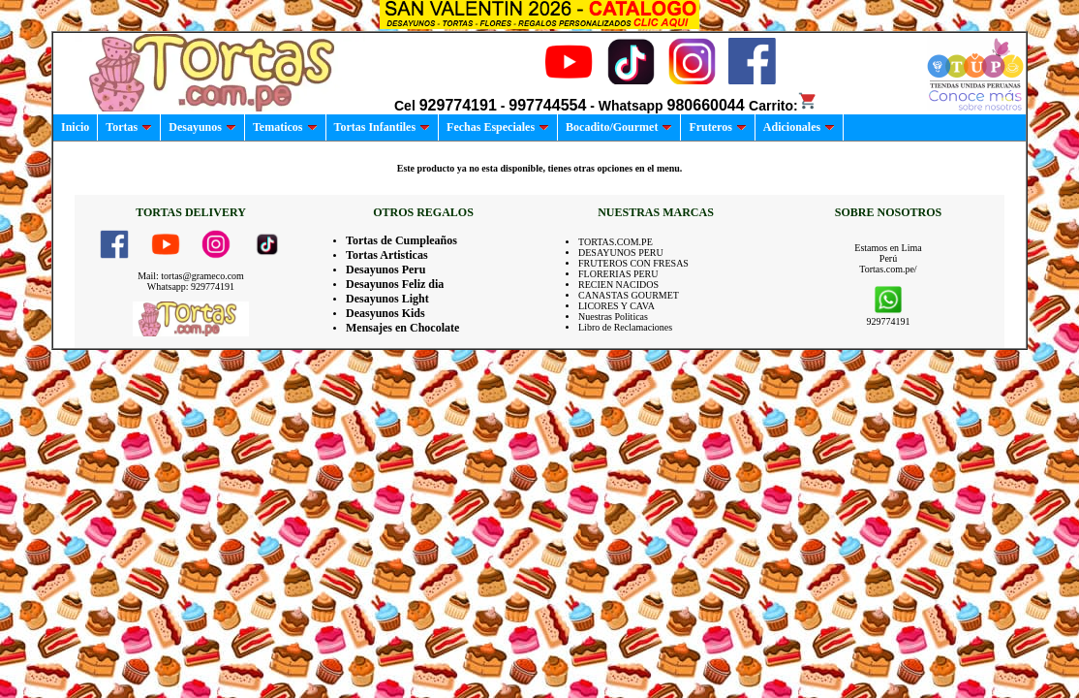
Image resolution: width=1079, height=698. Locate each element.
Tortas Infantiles (382, 127)
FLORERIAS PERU (618, 274)
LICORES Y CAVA (616, 306)
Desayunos (202, 127)
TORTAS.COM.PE (615, 242)
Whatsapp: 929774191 (190, 286)
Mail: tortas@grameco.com (191, 275)
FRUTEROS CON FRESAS (633, 263)
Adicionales (799, 127)
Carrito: (783, 105)
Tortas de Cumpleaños (401, 240)
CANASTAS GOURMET (628, 295)
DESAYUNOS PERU (620, 252)
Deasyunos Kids (385, 313)
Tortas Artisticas (387, 255)
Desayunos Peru (385, 269)
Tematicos (285, 127)
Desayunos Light (387, 298)
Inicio (75, 127)
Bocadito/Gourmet (619, 127)
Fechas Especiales (498, 127)
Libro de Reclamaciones (625, 327)
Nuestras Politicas (613, 316)
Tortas (129, 127)
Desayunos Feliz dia (395, 284)
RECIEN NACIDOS (618, 284)
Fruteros (717, 127)
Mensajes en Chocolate (402, 327)
